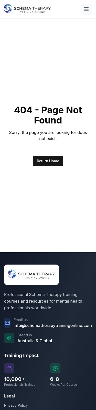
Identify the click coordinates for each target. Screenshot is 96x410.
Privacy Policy (16, 405)
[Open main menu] (86, 9)
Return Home (48, 161)
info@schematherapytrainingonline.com (53, 325)
